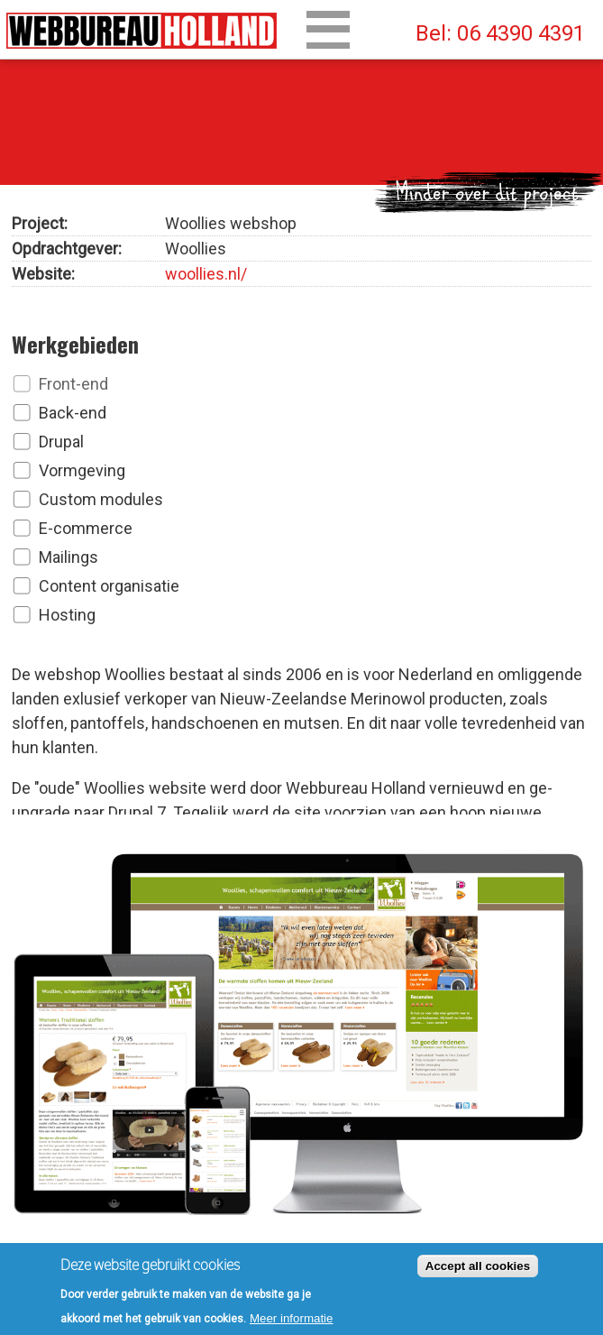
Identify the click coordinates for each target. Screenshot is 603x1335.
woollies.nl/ (206, 270)
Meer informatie (291, 1322)
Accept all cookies (477, 1269)
